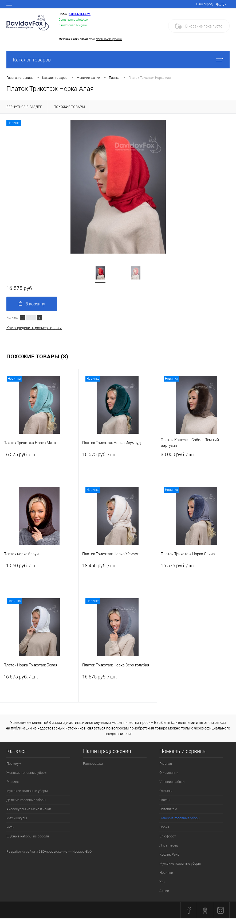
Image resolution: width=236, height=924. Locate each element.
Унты (10, 827)
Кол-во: (12, 317)
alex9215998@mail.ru (109, 39)
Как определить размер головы (34, 328)
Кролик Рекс (169, 854)
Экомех (12, 782)
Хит (162, 882)
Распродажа (93, 764)
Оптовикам (168, 809)
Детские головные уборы (26, 800)
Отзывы (165, 791)
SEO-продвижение (52, 851)
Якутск (221, 4)
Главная (165, 764)
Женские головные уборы (26, 773)
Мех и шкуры (16, 818)
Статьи (164, 800)
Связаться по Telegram (73, 25)
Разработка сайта (20, 851)
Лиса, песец (168, 845)
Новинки (166, 873)
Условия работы (172, 782)
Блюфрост (167, 836)
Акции (164, 891)
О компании (168, 773)
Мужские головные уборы (27, 791)
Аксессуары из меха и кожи (28, 809)
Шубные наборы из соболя (27, 836)
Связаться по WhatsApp (73, 19)
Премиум (13, 764)
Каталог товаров (118, 59)
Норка (164, 827)
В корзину (32, 303)
